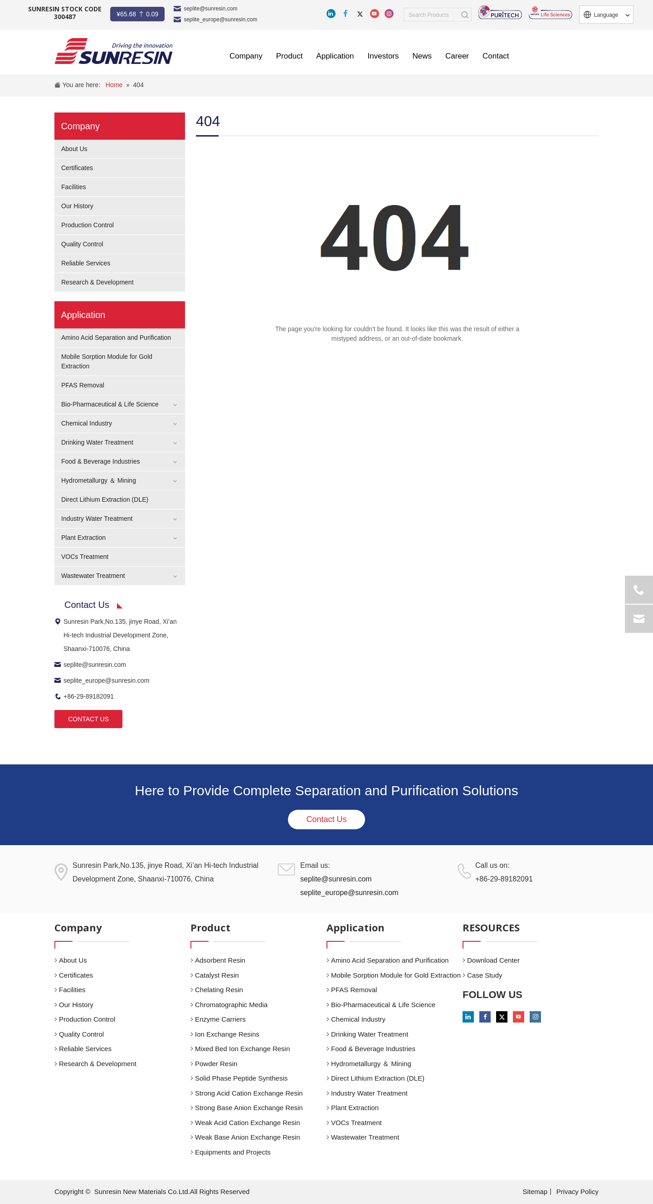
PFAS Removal (82, 385)
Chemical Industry (86, 423)
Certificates (77, 167)
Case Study (484, 975)
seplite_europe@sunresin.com (220, 19)
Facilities (73, 187)
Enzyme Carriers (220, 1019)
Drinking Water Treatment (97, 442)
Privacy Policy (577, 1191)
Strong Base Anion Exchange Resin (249, 1107)
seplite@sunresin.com (210, 8)
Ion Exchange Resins (227, 1034)
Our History (77, 206)
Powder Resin (216, 1063)
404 (138, 84)
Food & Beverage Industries (100, 461)
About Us (74, 148)
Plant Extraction (83, 537)
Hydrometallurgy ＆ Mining (98, 480)
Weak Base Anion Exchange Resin (247, 1137)
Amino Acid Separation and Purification (116, 337)
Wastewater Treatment (93, 575)
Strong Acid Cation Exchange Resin (249, 1093)
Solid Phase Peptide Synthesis (241, 1078)
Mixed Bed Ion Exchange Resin (242, 1048)
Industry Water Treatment (96, 518)
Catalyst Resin (217, 975)
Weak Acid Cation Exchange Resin (247, 1122)
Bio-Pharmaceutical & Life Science (110, 404)
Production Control (87, 225)
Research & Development (97, 282)
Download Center (493, 960)
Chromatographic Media (231, 1004)
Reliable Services (85, 263)
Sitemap (534, 1191)
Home (114, 84)
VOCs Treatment (84, 556)
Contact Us (326, 819)
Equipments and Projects (233, 1152)
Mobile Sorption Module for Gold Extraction (396, 975)
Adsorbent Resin (220, 960)
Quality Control (82, 244)
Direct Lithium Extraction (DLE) (104, 499)
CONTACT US (88, 719)
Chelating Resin (219, 990)
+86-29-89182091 (84, 696)
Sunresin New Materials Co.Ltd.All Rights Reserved (172, 1191)
